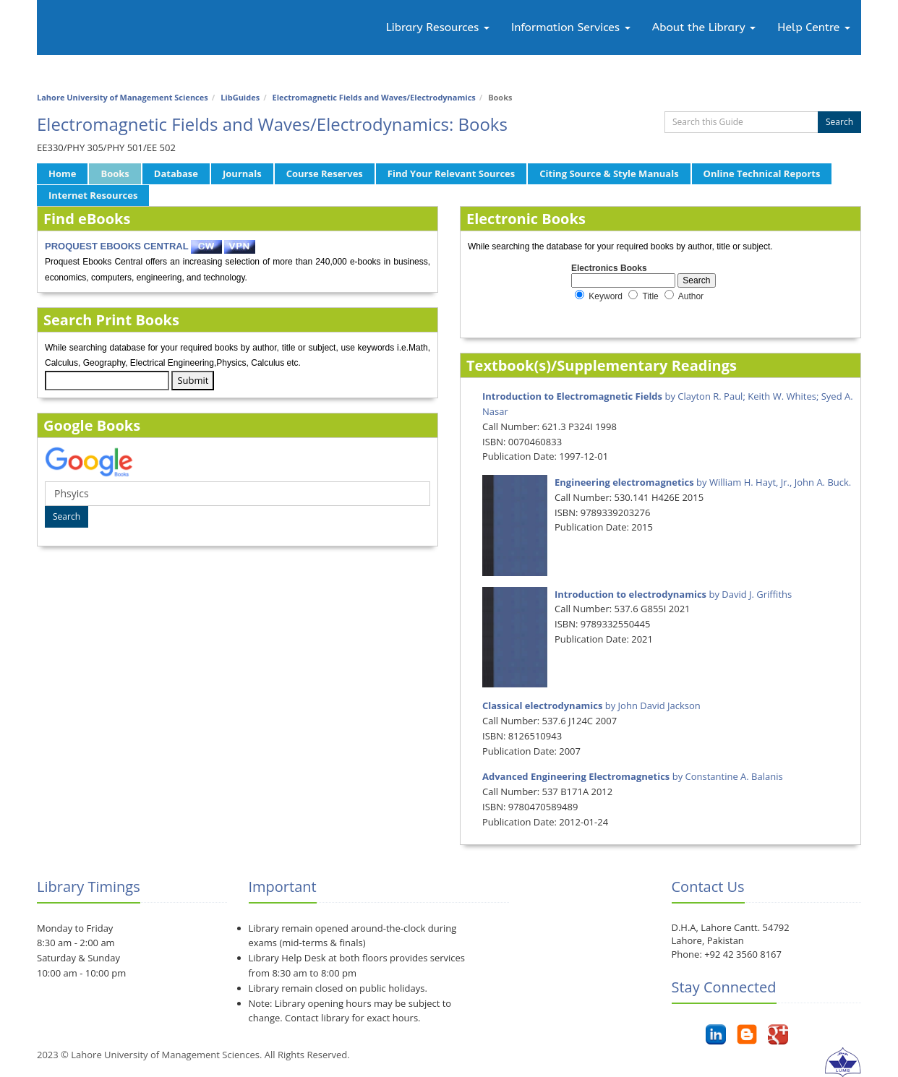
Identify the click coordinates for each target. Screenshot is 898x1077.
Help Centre (813, 27)
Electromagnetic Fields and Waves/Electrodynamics (374, 97)
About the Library (704, 27)
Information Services (570, 27)
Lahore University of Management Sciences (122, 97)
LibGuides (240, 97)
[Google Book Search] (237, 493)
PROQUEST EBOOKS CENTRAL (117, 246)
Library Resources (437, 27)
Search (839, 122)
